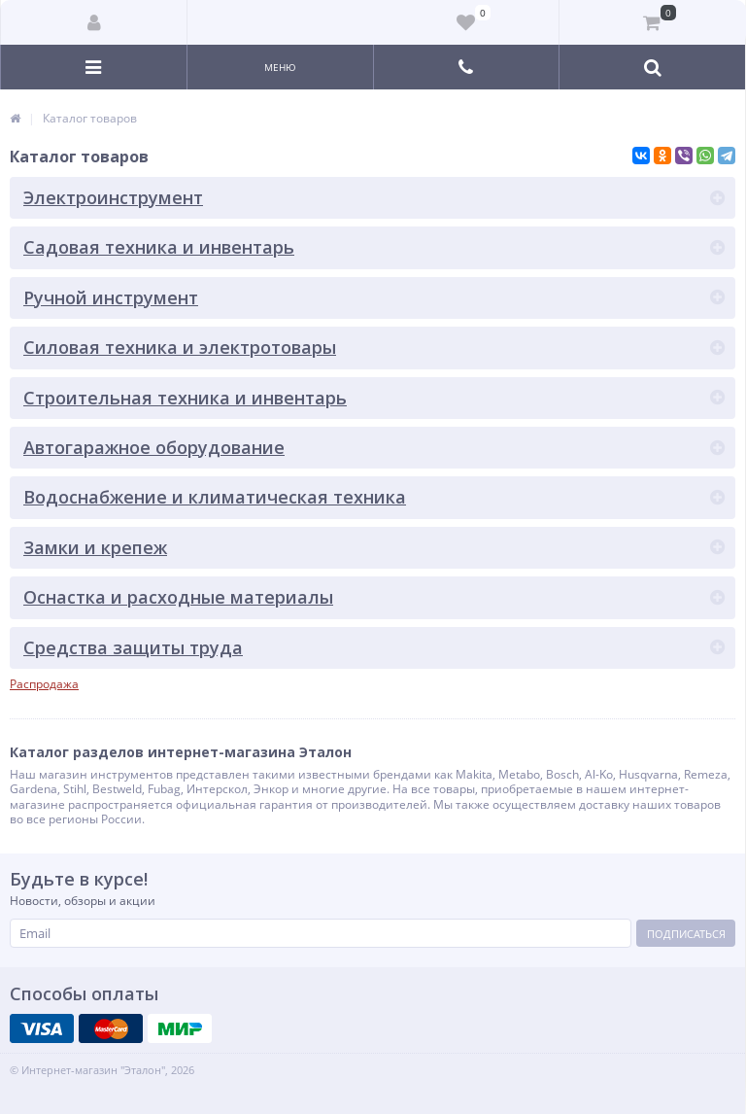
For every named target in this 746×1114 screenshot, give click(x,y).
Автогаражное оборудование (154, 447)
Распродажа (44, 684)
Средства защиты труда (133, 647)
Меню (280, 67)
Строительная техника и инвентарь (185, 397)
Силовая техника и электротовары (179, 347)
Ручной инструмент (110, 297)
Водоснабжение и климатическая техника (214, 496)
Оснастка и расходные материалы (178, 597)
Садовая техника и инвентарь (158, 247)
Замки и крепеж (95, 547)
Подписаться (686, 933)
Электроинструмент (113, 197)
